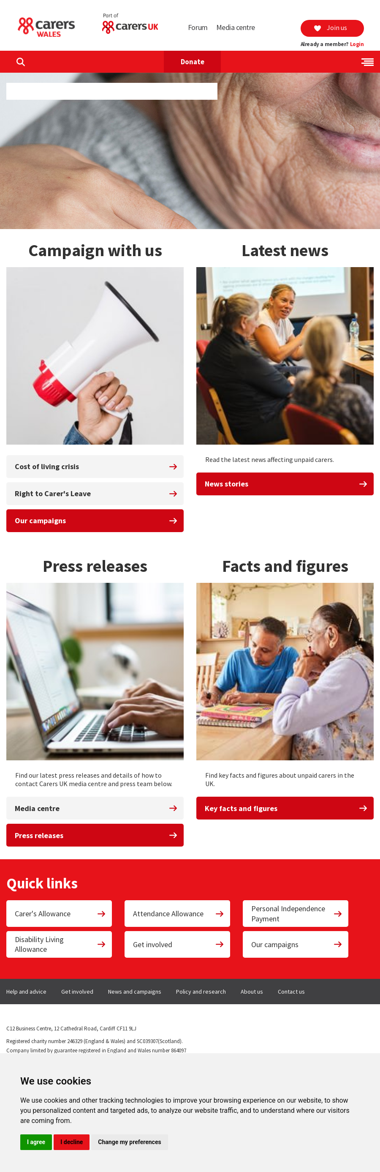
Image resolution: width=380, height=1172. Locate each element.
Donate (192, 61)
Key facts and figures (286, 808)
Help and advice (26, 991)
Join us (330, 27)
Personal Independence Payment (296, 913)
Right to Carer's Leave (96, 493)
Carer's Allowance (60, 913)
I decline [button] (71, 1142)
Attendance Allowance (178, 913)
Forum (198, 27)
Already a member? (332, 44)
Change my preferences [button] (129, 1142)
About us (252, 991)
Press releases (96, 835)
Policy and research (201, 991)
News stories (286, 484)
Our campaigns (96, 520)
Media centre (235, 27)
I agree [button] (36, 1142)
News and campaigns (134, 991)
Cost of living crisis (96, 466)
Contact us (291, 991)
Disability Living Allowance (60, 944)
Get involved (178, 944)
